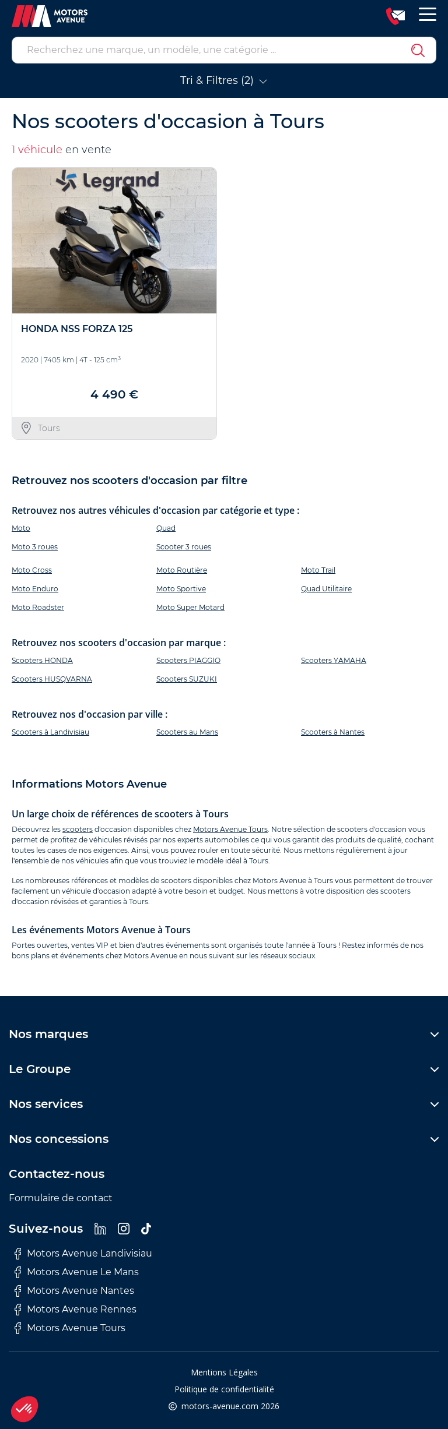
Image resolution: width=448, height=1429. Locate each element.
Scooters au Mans (187, 732)
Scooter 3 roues (183, 546)
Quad (166, 528)
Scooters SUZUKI (186, 679)
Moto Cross (32, 570)
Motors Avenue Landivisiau (83, 1253)
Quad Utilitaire (326, 588)
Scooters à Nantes (333, 732)
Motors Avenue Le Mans (77, 1272)
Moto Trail (318, 570)
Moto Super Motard (190, 607)
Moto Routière (181, 570)
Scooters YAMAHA (333, 660)
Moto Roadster (38, 607)
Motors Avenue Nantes (74, 1291)
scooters (77, 829)
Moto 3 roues (35, 546)
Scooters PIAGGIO (188, 660)
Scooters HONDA (42, 660)
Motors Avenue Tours (230, 829)
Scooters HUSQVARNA (52, 679)
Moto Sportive (181, 588)
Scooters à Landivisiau (50, 732)
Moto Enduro (35, 588)
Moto (21, 528)
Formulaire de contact (61, 1198)
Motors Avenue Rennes (75, 1309)
